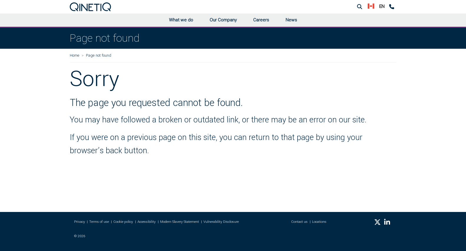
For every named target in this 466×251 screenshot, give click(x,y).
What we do (181, 20)
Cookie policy (123, 221)
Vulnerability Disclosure (221, 221)
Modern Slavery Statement (179, 221)
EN (381, 6)
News (291, 20)
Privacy (79, 221)
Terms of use (99, 221)
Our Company (223, 20)
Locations (319, 221)
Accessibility (146, 221)
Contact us (299, 221)
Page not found (98, 55)
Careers (261, 20)
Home (74, 55)
